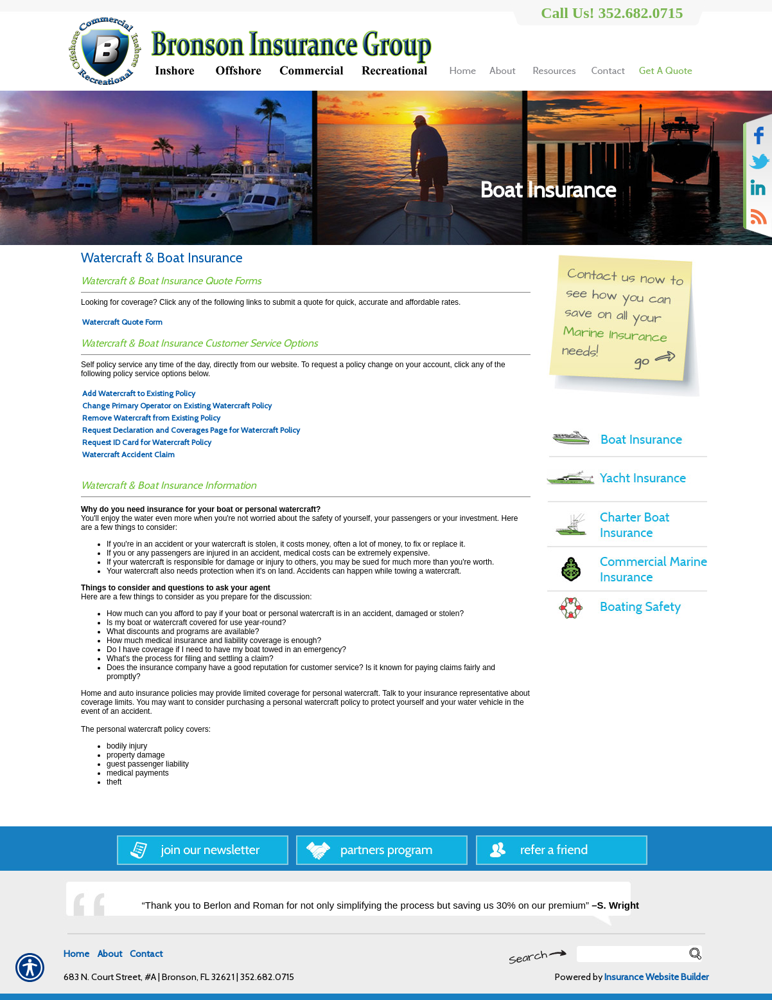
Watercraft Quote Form (122, 322)
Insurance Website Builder (656, 977)
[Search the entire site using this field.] (633, 954)
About (110, 953)
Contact (146, 953)
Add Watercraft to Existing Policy (138, 393)
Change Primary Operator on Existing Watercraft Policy (177, 405)
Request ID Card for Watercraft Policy (146, 442)
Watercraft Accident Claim (128, 454)
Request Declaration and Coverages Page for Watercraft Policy (191, 430)
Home (76, 953)
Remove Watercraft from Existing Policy (151, 418)
